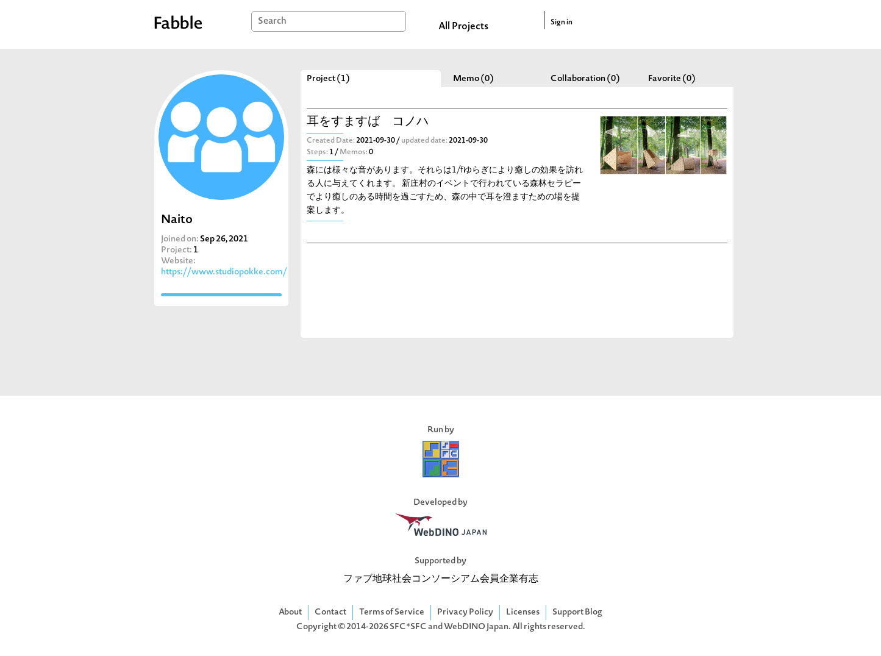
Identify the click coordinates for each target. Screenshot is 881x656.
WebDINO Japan (476, 627)
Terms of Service (391, 612)
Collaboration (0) (585, 79)
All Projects (463, 27)
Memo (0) (473, 79)
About (290, 612)
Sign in (561, 22)
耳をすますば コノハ (368, 122)
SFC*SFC (408, 627)
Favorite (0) (672, 79)
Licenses (523, 612)
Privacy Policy (465, 612)
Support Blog (577, 612)
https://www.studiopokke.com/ (224, 272)
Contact (330, 612)
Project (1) (328, 79)
